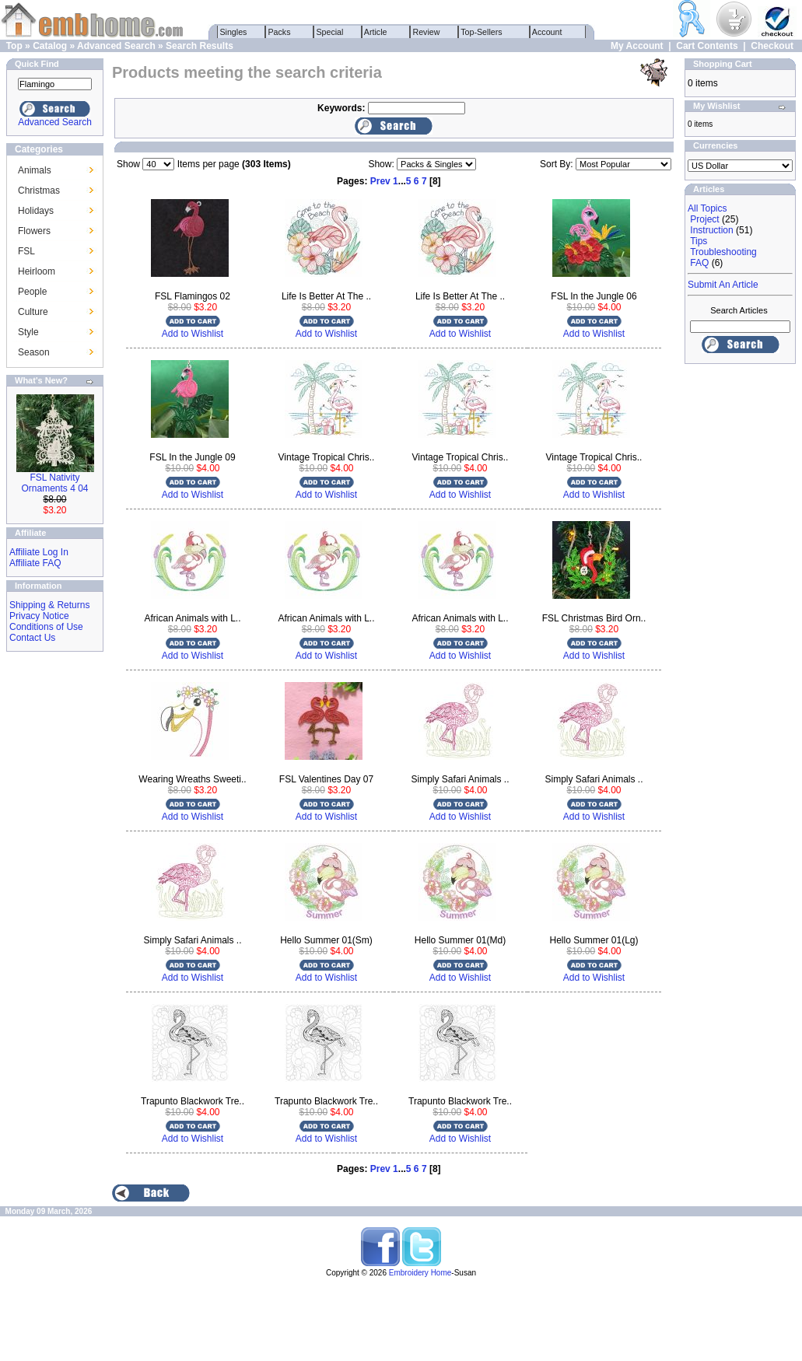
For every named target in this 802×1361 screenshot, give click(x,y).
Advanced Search (116, 45)
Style (28, 332)
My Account (637, 45)
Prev (380, 181)
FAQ (699, 262)
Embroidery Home (420, 1272)
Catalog (50, 45)
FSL (26, 251)
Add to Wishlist (192, 333)
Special (330, 32)
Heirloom (36, 271)
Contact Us (32, 637)
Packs (279, 32)
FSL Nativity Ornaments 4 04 (54, 483)
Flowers (34, 231)
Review (427, 32)
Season (34, 352)
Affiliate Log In (38, 552)
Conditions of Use (46, 626)
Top (14, 45)
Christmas (39, 190)
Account (548, 32)
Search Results (199, 45)
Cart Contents (706, 45)
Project (704, 219)
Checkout (772, 45)
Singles (234, 32)
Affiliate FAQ (35, 563)
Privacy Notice (39, 616)
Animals (34, 170)
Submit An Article (723, 284)
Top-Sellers (482, 32)
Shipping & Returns (49, 605)
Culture (33, 311)
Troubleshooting (723, 252)
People (32, 291)
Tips (698, 241)
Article (376, 32)
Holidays (36, 210)
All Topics (707, 208)
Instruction (711, 230)
